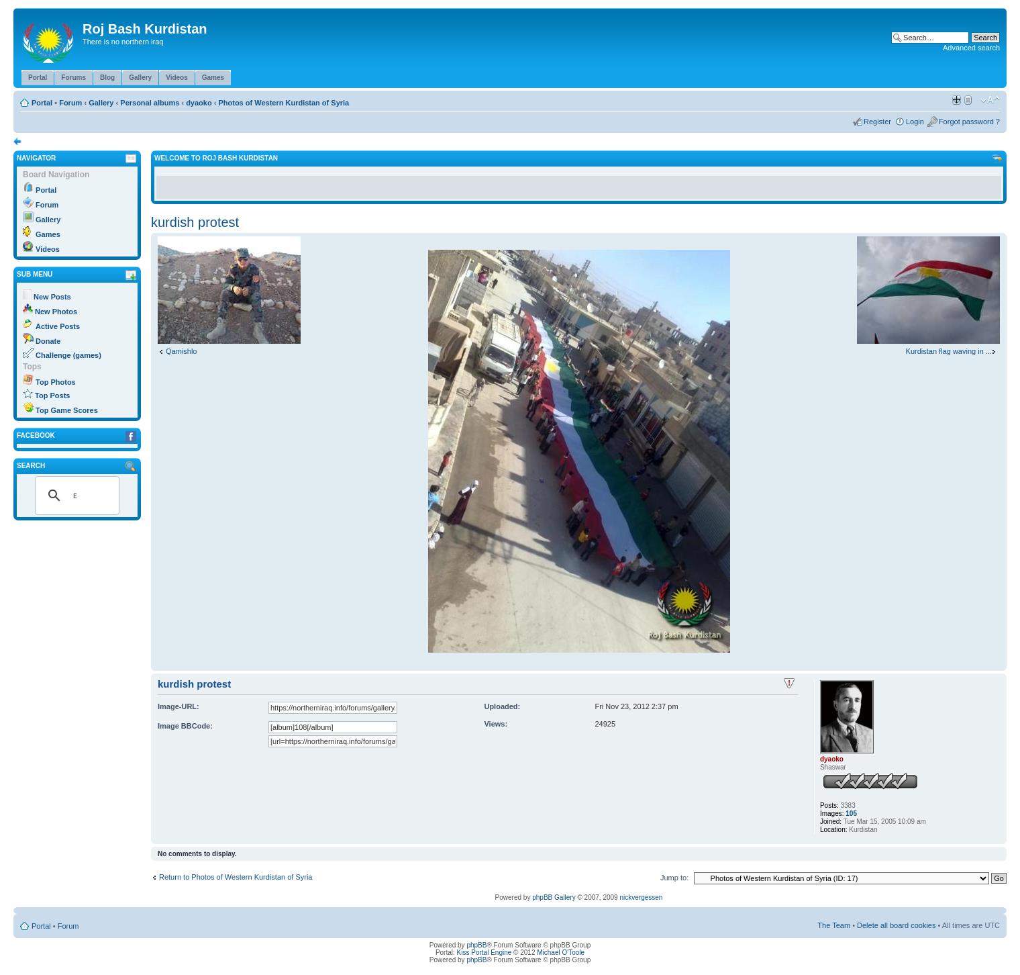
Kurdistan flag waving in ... (949, 351)
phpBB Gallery (553, 897)
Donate (48, 341)
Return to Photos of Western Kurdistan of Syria (235, 877)
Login (915, 122)
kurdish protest (195, 222)
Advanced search (971, 48)
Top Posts (52, 395)
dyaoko (199, 103)
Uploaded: (502, 706)
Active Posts (58, 326)
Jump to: (674, 878)
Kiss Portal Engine (484, 952)
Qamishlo (181, 351)
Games (48, 234)
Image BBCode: (185, 726)
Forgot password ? (969, 122)
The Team (833, 925)
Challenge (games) (68, 355)
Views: (495, 724)
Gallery (101, 103)
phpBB (476, 945)
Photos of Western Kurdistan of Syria (283, 103)
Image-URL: (178, 706)
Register (877, 122)
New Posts (52, 297)
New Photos (56, 312)
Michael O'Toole (560, 952)
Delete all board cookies (896, 925)
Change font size (990, 100)
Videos (48, 249)
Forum (70, 103)
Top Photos (56, 382)
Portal (42, 103)
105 (851, 813)
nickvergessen (640, 897)
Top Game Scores (67, 410)
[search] (75, 496)
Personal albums (149, 103)
